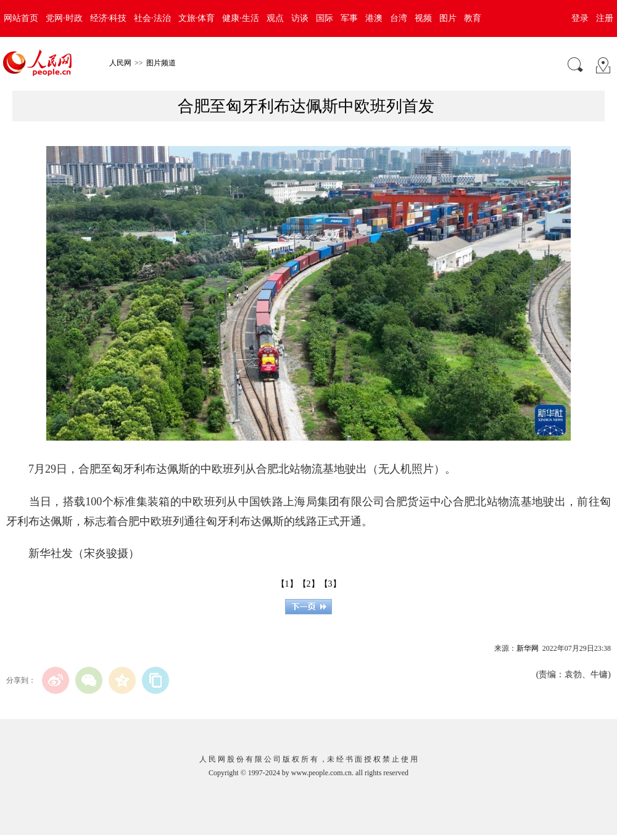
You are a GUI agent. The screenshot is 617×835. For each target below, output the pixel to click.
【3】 (330, 584)
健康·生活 (240, 18)
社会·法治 (152, 18)
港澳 (374, 18)
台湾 (398, 18)
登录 (580, 18)
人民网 (120, 63)
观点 (275, 18)
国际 (324, 18)
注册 (604, 18)
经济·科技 (108, 18)
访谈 (299, 18)
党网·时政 (64, 18)
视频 (423, 18)
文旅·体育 (196, 18)
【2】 (309, 584)
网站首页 (21, 18)
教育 (472, 18)
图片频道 (161, 63)
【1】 (287, 584)
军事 (349, 18)
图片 (448, 18)
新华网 (527, 648)
